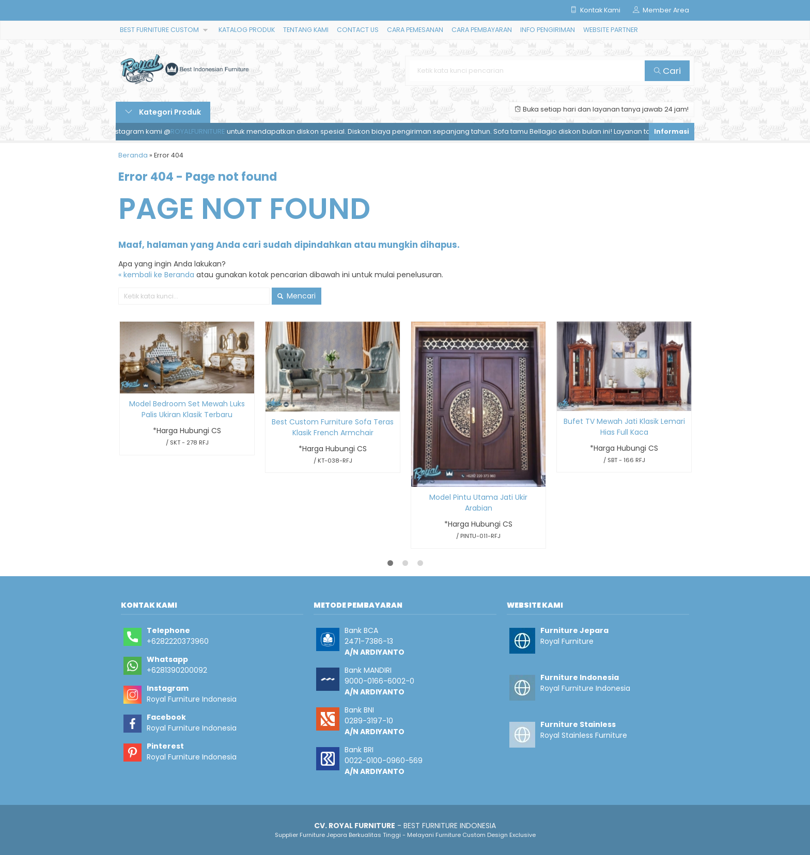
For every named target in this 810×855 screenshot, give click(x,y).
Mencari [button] (296, 296)
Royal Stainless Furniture (583, 735)
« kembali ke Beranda (156, 275)
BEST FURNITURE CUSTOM (159, 29)
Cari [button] (667, 71)
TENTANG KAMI (306, 29)
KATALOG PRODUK (247, 29)
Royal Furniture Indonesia (192, 699)
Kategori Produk (163, 112)
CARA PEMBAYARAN (481, 29)
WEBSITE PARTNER (610, 29)
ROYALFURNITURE (204, 131)
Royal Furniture (567, 641)
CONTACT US (358, 29)
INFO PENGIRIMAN (547, 29)
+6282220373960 (178, 641)
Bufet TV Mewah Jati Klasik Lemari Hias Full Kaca (624, 426)
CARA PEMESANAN (415, 29)
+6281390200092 (177, 670)
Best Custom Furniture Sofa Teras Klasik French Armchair (333, 427)
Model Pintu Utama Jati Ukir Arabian (478, 502)
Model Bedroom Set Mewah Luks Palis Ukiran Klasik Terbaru (187, 409)
